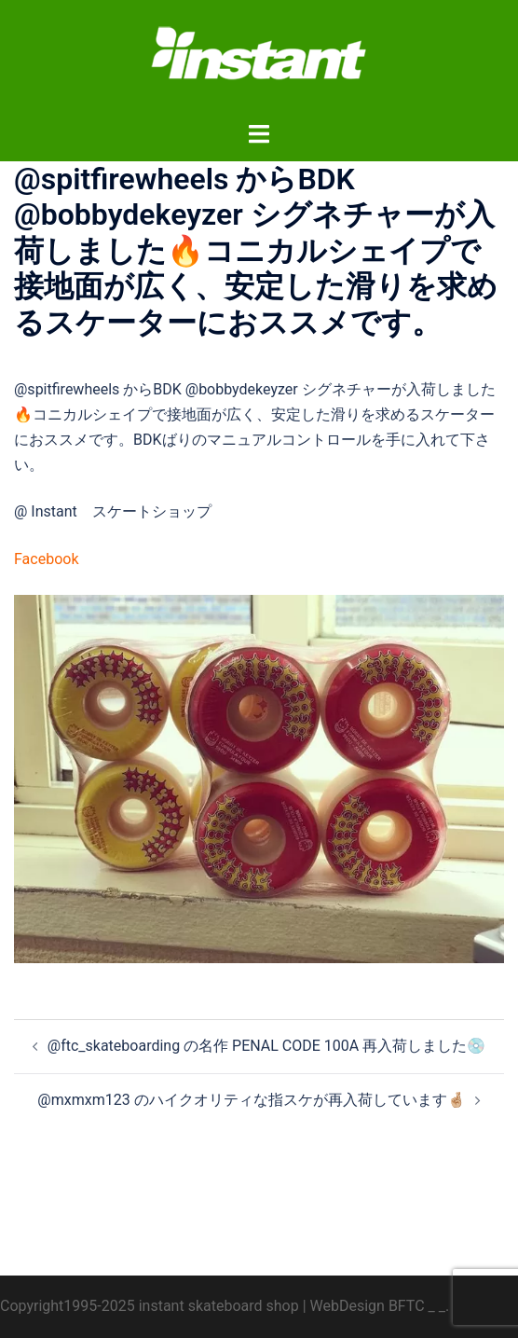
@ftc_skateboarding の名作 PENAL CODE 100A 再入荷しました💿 (266, 1046)
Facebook (46, 559)
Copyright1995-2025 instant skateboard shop (149, 1306)
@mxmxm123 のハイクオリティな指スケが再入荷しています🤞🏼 (251, 1100)
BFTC (406, 1306)
